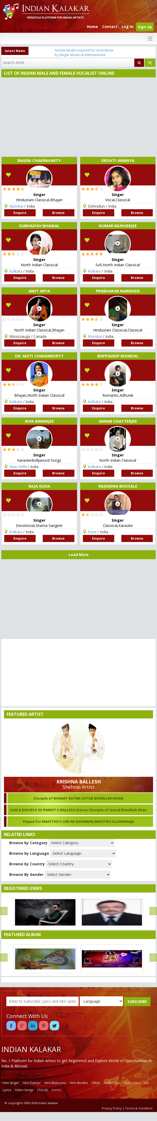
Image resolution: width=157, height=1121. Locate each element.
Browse (58, 213)
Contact (109, 26)
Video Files (132, 1083)
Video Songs (24, 1090)
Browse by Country (27, 863)
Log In (127, 26)
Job (146, 1083)
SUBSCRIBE (137, 1001)
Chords (42, 1090)
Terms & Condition (139, 1108)
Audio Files (112, 1083)
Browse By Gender (26, 874)
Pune (92, 531)
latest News (15, 51)
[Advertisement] (77, 117)
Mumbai (16, 206)
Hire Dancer (32, 1083)
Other (96, 1083)
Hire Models (79, 1083)
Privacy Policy (112, 1108)
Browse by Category (28, 842)
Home (92, 26)
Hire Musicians (55, 1083)
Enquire (19, 213)
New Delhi (18, 466)
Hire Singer (11, 1083)
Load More (79, 554)
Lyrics (7, 1090)
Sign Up (145, 26)
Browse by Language (29, 853)
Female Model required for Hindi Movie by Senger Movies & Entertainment (84, 52)
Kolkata (15, 271)
